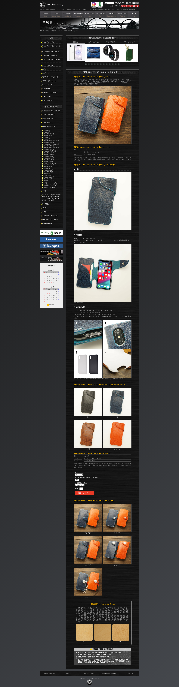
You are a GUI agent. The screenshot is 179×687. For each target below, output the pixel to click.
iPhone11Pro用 (48, 166)
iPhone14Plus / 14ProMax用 (51, 147)
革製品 (47, 30)
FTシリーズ (45, 73)
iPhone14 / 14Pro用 (49, 149)
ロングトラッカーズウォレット (51, 60)
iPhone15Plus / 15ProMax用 (51, 144)
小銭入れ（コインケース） (50, 92)
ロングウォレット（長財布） (51, 51)
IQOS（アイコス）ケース (50, 219)
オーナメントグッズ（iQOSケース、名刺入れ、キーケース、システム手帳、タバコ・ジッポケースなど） (51, 197)
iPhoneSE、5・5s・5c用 (50, 182)
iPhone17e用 (47, 130)
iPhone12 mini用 (48, 161)
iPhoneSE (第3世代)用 (50, 151)
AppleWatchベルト (47, 118)
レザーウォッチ (47, 223)
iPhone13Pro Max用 (49, 153)
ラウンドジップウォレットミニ (51, 46)
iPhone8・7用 (47, 175)
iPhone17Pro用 (48, 135)
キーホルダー (46, 96)
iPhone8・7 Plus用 (49, 177)
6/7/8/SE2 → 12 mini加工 (51, 185)
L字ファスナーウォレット (50, 77)
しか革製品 (45, 204)
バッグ (44, 208)
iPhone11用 (47, 168)
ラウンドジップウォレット (50, 42)
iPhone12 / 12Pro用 (49, 159)
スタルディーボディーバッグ (51, 110)
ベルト (44, 191)
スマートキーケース (48, 114)
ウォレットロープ (47, 100)
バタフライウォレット (49, 81)
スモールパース (47, 84)
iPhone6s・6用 (48, 179)
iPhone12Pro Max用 (49, 158)
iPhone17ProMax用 (49, 134)
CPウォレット (46, 69)
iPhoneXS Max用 (48, 170)
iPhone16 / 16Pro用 (49, 142)
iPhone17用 (47, 137)
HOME (42, 30)
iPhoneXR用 (47, 173)
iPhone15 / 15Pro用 (49, 146)
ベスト (44, 212)
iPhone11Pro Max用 (49, 165)
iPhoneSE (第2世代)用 (50, 163)
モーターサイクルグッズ (49, 215)
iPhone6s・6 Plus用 (49, 180)
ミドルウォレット (47, 65)
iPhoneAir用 (47, 132)
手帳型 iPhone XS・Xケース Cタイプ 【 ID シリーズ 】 (65, 30)
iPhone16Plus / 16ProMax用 (51, 140)
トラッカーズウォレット (49, 55)
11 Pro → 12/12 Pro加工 (50, 187)
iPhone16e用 (47, 139)
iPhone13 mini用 (48, 156)
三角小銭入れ (46, 88)
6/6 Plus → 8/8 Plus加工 (50, 184)
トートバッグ (46, 122)
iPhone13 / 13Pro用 (49, 154)
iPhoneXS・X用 (48, 172)
